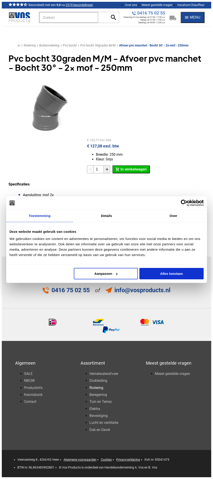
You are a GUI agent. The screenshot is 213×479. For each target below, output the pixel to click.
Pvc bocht (70, 45)
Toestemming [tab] (40, 216)
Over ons (131, 5)
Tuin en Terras (100, 401)
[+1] (106, 169)
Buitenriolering (49, 45)
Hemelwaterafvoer (103, 374)
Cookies (106, 459)
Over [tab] (173, 216)
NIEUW (29, 380)
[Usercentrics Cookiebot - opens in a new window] (184, 203)
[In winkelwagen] (131, 169)
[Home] (18, 45)
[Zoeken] (68, 17)
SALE (28, 374)
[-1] (90, 169)
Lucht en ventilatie (103, 422)
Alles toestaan (171, 273)
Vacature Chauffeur (191, 5)
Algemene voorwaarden (80, 459)
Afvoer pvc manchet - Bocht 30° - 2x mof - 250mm (153, 45)
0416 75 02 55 (151, 13)
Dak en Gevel (99, 430)
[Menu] (193, 17)
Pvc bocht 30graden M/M (98, 45)
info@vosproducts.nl (142, 290)
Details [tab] (106, 216)
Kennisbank (33, 395)
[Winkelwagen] (173, 17)
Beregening (98, 395)
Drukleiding (98, 380)
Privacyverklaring (128, 459)
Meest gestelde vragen (157, 5)
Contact (30, 401)
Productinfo (33, 388)
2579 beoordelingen (79, 5)
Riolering (30, 45)
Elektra (94, 409)
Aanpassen (106, 273)
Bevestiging (98, 416)
